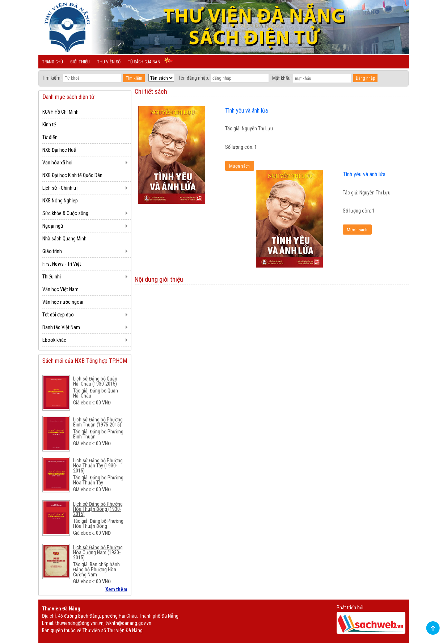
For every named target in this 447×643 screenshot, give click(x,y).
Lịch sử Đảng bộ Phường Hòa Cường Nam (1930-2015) (98, 552)
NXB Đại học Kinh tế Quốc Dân (72, 175)
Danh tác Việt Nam (61, 327)
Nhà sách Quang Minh (64, 238)
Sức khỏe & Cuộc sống (65, 213)
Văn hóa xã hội (57, 162)
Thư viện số (109, 61)
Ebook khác (54, 340)
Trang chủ (52, 61)
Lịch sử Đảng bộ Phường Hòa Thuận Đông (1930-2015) (98, 509)
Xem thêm (116, 589)
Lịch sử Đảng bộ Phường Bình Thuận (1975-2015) (98, 422)
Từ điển (50, 137)
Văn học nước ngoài (62, 302)
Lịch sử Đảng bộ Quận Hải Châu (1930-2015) (95, 381)
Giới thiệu (80, 61)
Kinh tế (49, 124)
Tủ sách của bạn (144, 61)
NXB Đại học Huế (59, 150)
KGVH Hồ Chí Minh (60, 112)
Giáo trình (52, 251)
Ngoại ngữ (52, 226)
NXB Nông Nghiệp (60, 200)
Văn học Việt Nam (60, 289)
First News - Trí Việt (61, 264)
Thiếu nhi (51, 277)
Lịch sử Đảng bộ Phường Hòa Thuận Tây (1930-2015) (98, 466)
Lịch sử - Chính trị (59, 188)
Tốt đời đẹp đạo (58, 315)
